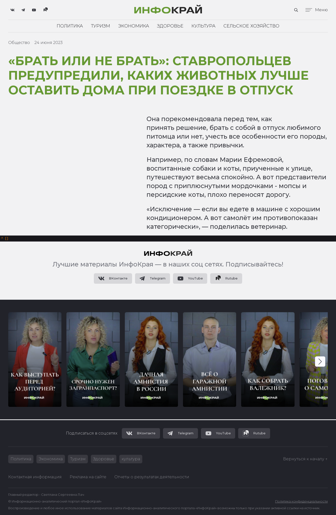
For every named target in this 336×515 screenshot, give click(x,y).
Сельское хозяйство (251, 26)
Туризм (100, 26)
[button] (320, 362)
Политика (70, 26)
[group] (34, 360)
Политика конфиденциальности (301, 501)
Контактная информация (35, 477)
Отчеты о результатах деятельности (151, 477)
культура (131, 459)
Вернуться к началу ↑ (305, 459)
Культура (203, 26)
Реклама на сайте (88, 477)
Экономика (133, 26)
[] (4, 239)
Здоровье (170, 26)
